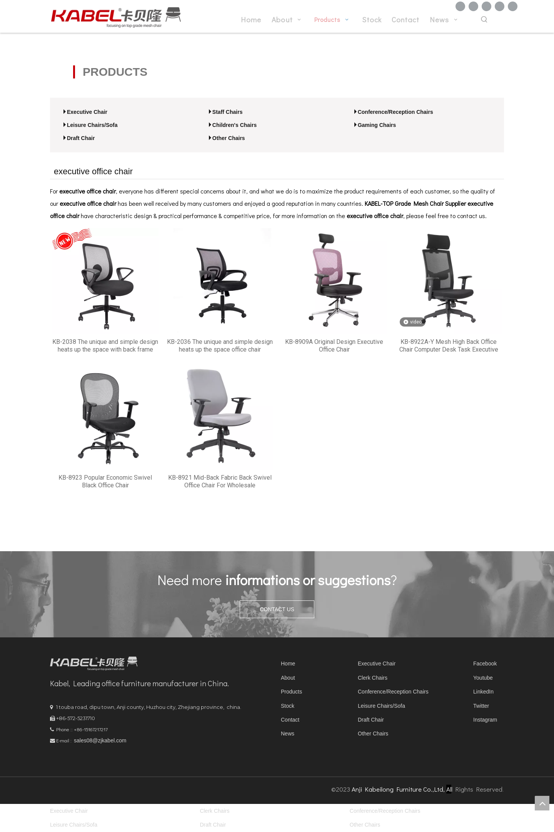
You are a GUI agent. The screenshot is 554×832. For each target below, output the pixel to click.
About (288, 678)
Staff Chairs (227, 112)
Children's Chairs (234, 125)
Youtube (483, 678)
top (542, 803)
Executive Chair (87, 112)
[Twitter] (486, 6)
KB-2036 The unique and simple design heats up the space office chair (220, 345)
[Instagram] (512, 6)
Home (288, 663)
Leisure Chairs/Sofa (92, 125)
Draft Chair (81, 138)
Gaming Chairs (377, 125)
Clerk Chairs (372, 678)
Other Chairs (228, 138)
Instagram (485, 720)
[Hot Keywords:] (484, 20)
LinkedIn (483, 692)
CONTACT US (277, 609)
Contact (290, 720)
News (287, 733)
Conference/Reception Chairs (395, 112)
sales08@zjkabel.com (100, 740)
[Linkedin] (473, 6)
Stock (287, 706)
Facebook (485, 663)
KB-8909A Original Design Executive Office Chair (334, 345)
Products (291, 692)
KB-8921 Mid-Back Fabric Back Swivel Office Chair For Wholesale (220, 481)
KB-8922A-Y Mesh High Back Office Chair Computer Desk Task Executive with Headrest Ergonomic (448, 345)
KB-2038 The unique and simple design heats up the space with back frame (105, 345)
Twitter (481, 706)
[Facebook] (460, 6)
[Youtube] (499, 6)
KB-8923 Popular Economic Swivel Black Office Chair (105, 481)
